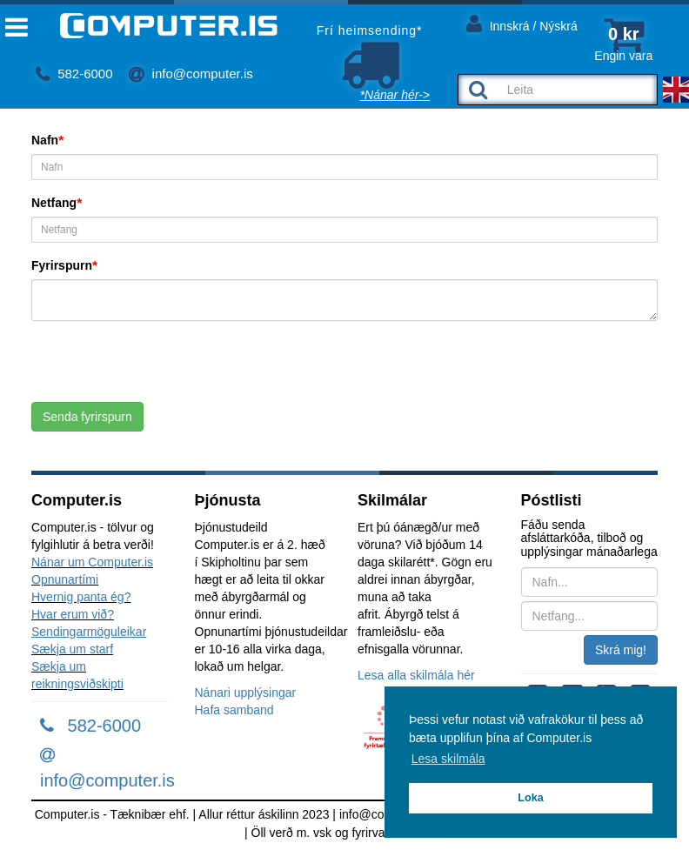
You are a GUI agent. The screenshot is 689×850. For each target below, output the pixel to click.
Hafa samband (234, 710)
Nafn (44, 140)
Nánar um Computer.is (92, 562)
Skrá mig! (620, 650)
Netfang (54, 203)
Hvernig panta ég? (80, 597)
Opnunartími (64, 579)
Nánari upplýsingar (246, 692)
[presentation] (163, 368)
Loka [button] (530, 798)
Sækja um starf (72, 649)
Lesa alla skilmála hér (416, 675)
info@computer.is (190, 73)
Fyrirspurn (61, 265)
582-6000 (74, 73)
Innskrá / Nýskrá (522, 23)
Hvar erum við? (72, 614)
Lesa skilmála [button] (448, 759)
